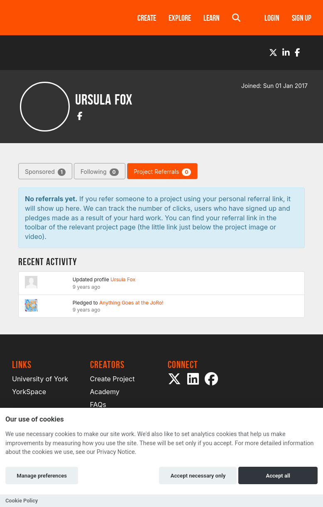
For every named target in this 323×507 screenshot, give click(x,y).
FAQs (98, 404)
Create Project (112, 379)
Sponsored (45, 172)
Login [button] (271, 17)
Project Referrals (162, 172)
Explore (180, 17)
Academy (105, 392)
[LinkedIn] (286, 52)
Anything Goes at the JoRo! (131, 303)
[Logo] (64, 17)
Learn (211, 17)
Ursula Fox (122, 279)
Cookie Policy (21, 500)
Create (146, 17)
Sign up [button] (301, 17)
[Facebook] (297, 52)
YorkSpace (29, 392)
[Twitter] (273, 52)
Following (100, 172)
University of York (40, 379)
